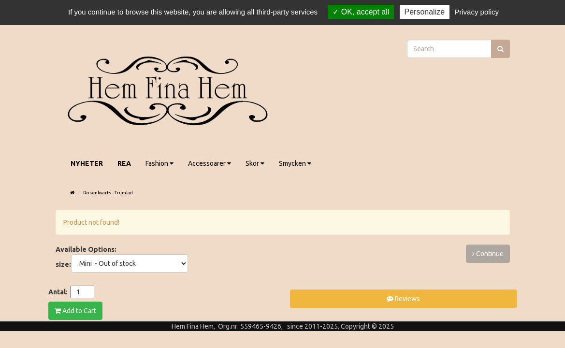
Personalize (425, 12)
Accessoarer (209, 163)
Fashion (159, 163)
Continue (488, 254)
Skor (255, 163)
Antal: (58, 292)
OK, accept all (361, 12)
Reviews (403, 299)
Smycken (295, 163)
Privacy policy (476, 12)
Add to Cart (75, 311)
